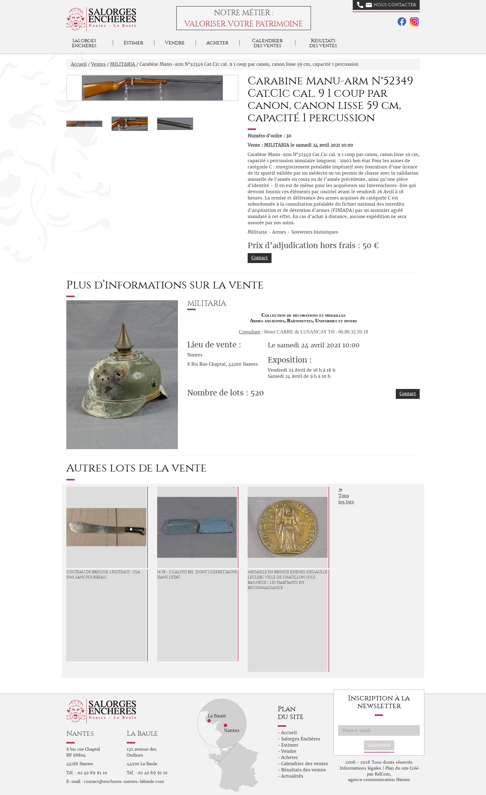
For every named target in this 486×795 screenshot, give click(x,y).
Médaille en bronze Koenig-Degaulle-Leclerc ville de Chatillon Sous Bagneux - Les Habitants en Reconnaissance (288, 580)
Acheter (217, 43)
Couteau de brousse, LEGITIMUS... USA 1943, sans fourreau (103, 574)
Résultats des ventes (303, 770)
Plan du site (397, 768)
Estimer (133, 43)
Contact (259, 258)
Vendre (175, 43)
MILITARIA (123, 64)
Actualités (292, 776)
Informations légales (360, 768)
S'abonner (379, 745)
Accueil (79, 64)
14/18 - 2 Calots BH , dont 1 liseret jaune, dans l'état (197, 574)
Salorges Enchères (300, 739)
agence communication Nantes (379, 779)
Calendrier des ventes (267, 43)
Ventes (98, 64)
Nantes (80, 733)
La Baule (142, 733)
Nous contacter (386, 5)
